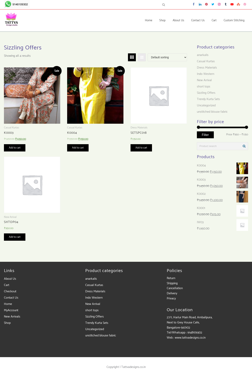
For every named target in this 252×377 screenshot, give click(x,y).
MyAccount (11, 310)
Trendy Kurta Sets (208, 99)
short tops (203, 86)
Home (8, 304)
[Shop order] (167, 57)
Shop (7, 323)
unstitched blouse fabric (212, 111)
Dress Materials (207, 67)
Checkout (10, 291)
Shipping (172, 283)
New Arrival (204, 80)
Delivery (172, 293)
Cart (6, 285)
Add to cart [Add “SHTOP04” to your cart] (14, 237)
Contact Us (11, 297)
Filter (205, 134)
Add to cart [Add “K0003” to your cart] (14, 148)
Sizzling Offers (206, 93)
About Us (10, 278)
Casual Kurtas (206, 61)
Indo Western (205, 74)
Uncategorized (206, 105)
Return (171, 278)
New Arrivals (12, 316)
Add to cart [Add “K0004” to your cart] (78, 148)
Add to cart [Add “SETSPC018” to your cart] (141, 148)
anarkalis (202, 55)
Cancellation (175, 288)
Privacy (171, 298)
